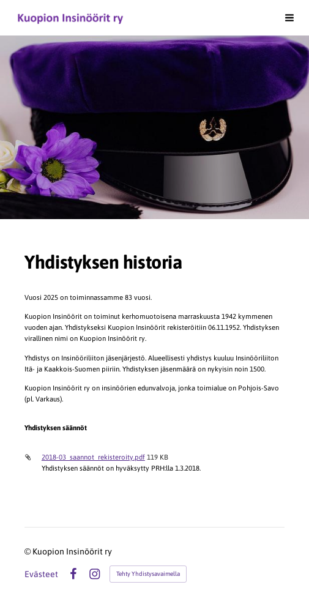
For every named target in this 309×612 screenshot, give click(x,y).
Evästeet (41, 574)
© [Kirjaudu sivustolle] (28, 551)
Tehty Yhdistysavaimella (148, 573)
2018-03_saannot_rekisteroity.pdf (93, 457)
